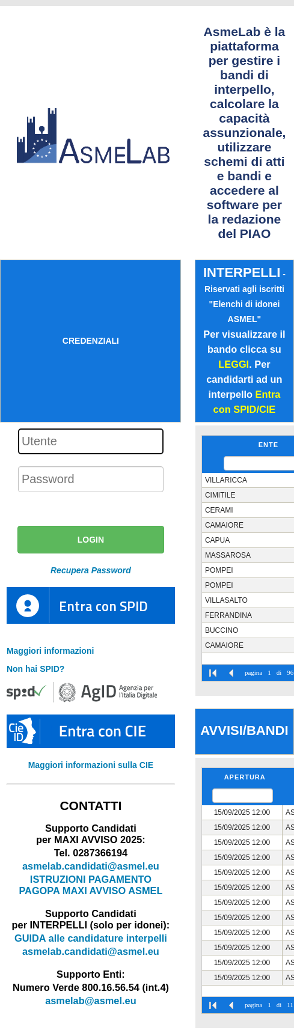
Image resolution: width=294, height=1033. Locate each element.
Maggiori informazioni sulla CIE (90, 765)
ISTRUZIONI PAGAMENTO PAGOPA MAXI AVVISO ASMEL (90, 885)
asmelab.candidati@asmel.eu (90, 866)
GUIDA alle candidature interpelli (90, 938)
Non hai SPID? (35, 669)
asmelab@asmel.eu (90, 1000)
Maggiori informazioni (50, 651)
